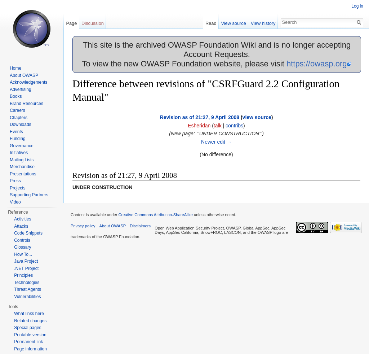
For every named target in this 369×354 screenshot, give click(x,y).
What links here (29, 313)
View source (233, 23)
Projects (17, 188)
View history (263, 23)
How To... (23, 254)
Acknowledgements (28, 82)
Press (15, 180)
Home (15, 68)
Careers (17, 110)
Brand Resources (26, 103)
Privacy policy (83, 226)
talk (218, 125)
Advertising (20, 89)
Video (15, 202)
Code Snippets (28, 233)
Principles (23, 275)
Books (16, 96)
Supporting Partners (29, 194)
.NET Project (26, 268)
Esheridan (199, 125)
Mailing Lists (22, 159)
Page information (30, 348)
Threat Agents (27, 289)
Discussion (92, 23)
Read (211, 23)
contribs (234, 125)
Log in (357, 6)
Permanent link (28, 341)
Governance (21, 145)
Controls (22, 240)
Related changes (30, 320)
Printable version (30, 334)
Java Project (26, 261)
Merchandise (22, 166)
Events (16, 131)
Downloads (20, 124)
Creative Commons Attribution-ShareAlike (155, 215)
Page (71, 23)
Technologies (26, 282)
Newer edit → (216, 142)
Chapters (18, 117)
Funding (17, 138)
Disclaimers (140, 226)
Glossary (22, 247)
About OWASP (24, 75)
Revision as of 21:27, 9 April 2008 (199, 117)
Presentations (23, 173)
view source (257, 117)
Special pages (27, 327)
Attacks (21, 226)
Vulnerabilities (27, 296)
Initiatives (19, 152)
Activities (22, 219)
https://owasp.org (316, 63)
